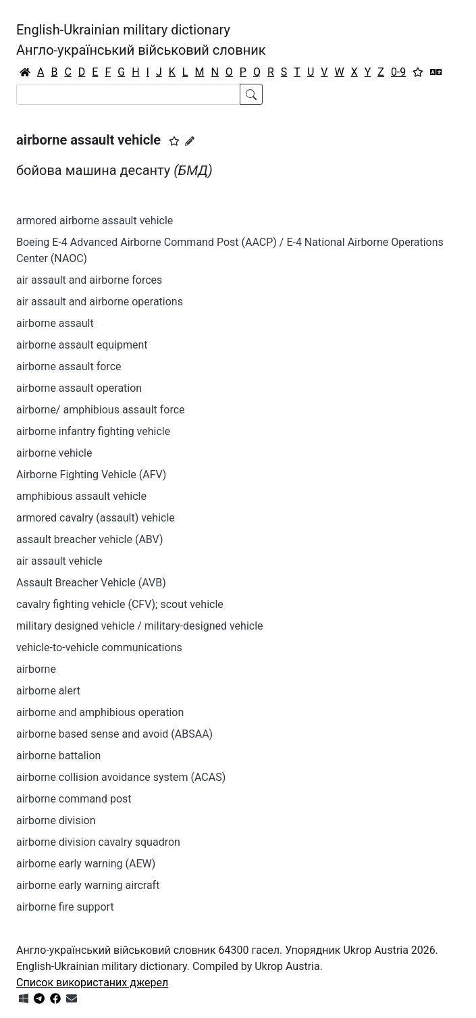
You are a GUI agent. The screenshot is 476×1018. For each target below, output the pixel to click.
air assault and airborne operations (99, 301)
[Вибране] (418, 72)
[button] (174, 141)
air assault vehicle (59, 561)
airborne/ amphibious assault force (100, 409)
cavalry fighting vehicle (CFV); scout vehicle (119, 604)
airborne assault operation (79, 388)
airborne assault (55, 323)
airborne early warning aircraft (87, 885)
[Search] (128, 94)
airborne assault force (69, 366)
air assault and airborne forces (89, 280)
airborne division (56, 820)
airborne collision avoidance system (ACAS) (121, 777)
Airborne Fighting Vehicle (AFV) (91, 474)
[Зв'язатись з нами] (71, 998)
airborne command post (74, 798)
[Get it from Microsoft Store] (23, 998)
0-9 (398, 72)
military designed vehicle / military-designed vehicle (139, 625)
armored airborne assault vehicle (94, 220)
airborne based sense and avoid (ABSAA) (114, 734)
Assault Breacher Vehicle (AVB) (91, 582)
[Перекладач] (436, 72)
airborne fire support (65, 906)
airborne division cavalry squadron (98, 842)
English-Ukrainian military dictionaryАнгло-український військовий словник (141, 40)
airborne (36, 669)
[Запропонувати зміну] (189, 141)
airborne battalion (58, 755)
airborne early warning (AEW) (85, 863)
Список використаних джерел (92, 982)
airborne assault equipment (82, 344)
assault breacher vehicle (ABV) (89, 539)
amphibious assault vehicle (81, 496)
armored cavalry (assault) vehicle (95, 517)
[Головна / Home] (25, 72)
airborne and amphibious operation (100, 712)
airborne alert (48, 690)
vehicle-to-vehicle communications (99, 647)
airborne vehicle (54, 453)
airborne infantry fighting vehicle (93, 431)
